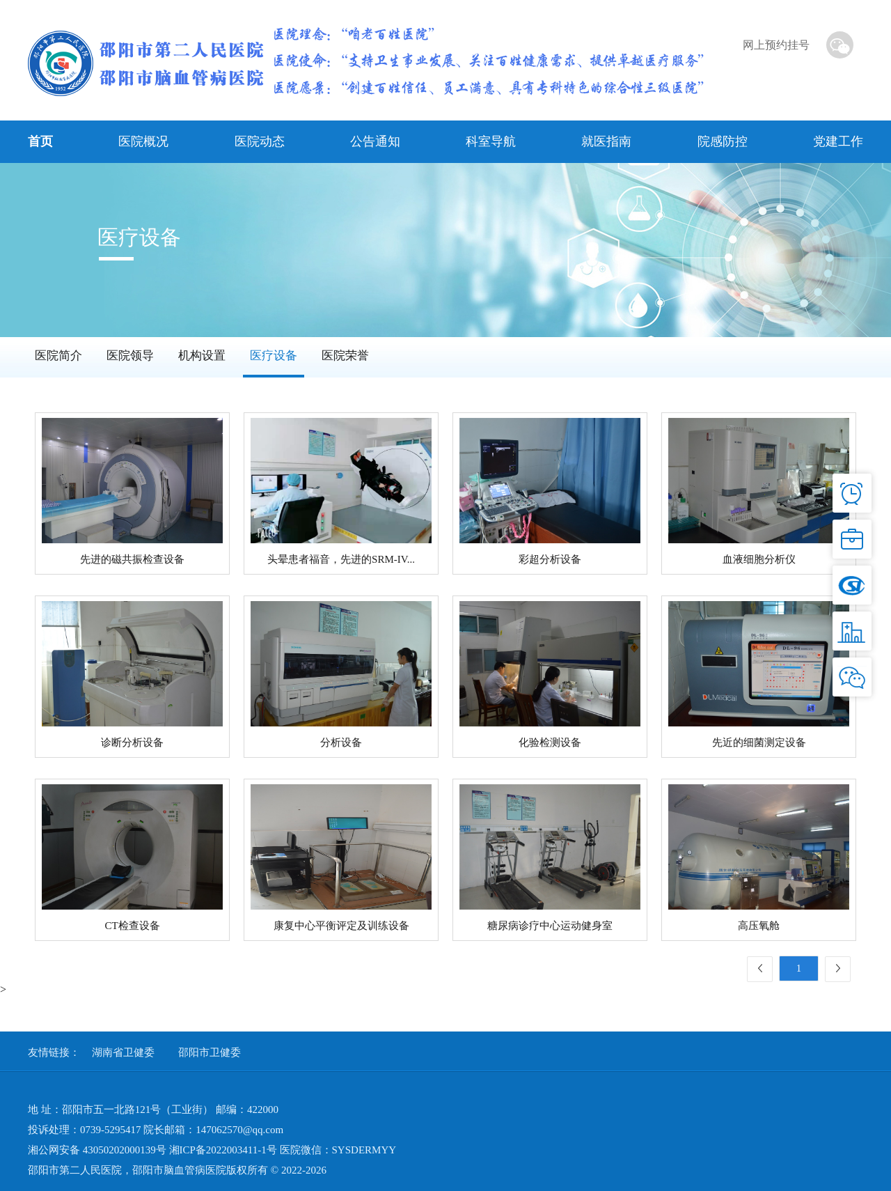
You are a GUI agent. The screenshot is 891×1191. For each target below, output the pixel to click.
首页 (40, 141)
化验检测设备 (550, 742)
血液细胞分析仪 (759, 559)
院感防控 (722, 141)
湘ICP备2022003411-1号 (223, 1149)
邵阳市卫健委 (209, 1052)
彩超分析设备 (550, 559)
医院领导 (130, 355)
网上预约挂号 (776, 45)
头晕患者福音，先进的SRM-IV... (341, 559)
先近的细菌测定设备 (759, 742)
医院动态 (260, 141)
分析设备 (341, 742)
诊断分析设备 (132, 742)
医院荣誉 (345, 355)
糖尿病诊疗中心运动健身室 (550, 925)
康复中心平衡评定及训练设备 (341, 925)
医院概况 (143, 141)
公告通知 (375, 141)
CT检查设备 (131, 925)
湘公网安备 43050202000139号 (97, 1149)
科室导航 (491, 141)
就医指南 (606, 141)
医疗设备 (273, 355)
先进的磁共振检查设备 (132, 559)
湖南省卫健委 (123, 1052)
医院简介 (58, 355)
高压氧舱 (759, 925)
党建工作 (838, 141)
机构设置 (202, 355)
